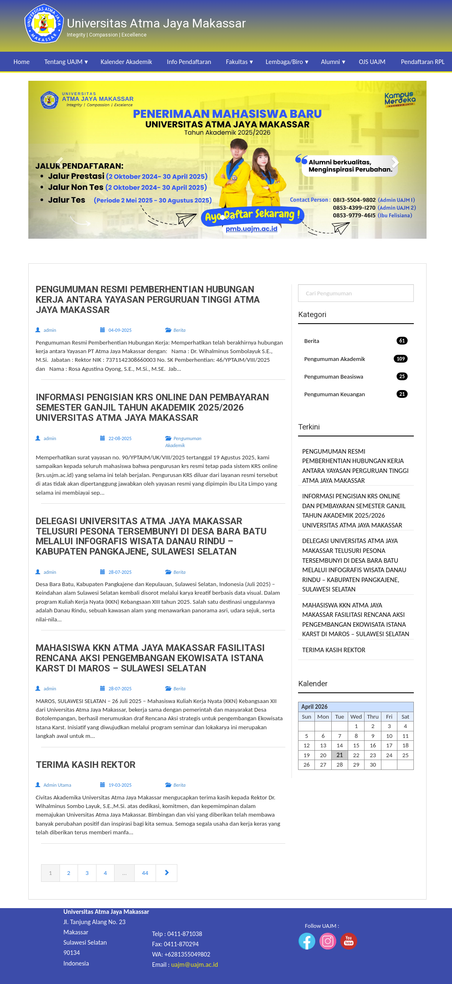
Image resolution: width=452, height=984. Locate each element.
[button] (58, 160)
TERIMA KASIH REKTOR (333, 650)
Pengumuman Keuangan (356, 394)
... (124, 873)
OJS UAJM (372, 62)
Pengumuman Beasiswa (356, 376)
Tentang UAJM (63, 62)
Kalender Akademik (126, 62)
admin (50, 330)
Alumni (330, 62)
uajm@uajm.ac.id (194, 964)
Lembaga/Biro (284, 62)
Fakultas (237, 62)
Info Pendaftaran (189, 62)
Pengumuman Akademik (356, 359)
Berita (356, 341)
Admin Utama (57, 785)
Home (22, 62)
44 (145, 873)
